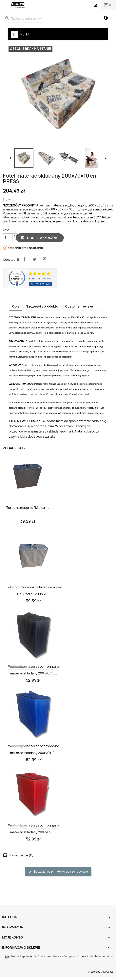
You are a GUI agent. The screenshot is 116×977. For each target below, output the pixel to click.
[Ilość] (7, 237)
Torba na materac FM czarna (27, 507)
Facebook (106, 18)
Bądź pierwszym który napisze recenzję (58, 872)
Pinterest (44, 259)
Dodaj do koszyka (40, 237)
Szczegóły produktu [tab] (42, 306)
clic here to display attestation (94, 956)
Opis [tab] (15, 306)
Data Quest (107, 971)
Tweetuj (34, 259)
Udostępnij (24, 259)
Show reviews (40, 283)
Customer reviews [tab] (79, 306)
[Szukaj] (23, 18)
